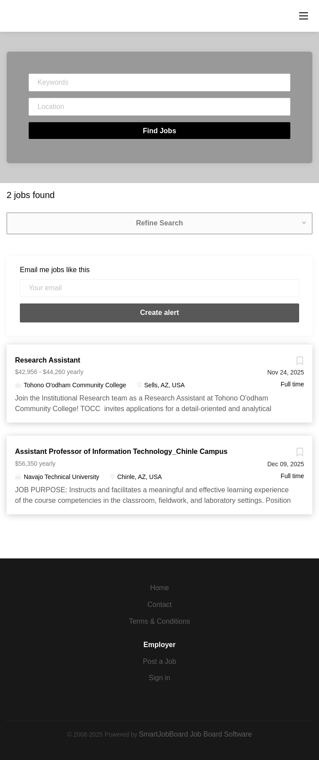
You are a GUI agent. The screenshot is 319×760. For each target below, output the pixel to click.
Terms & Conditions (159, 621)
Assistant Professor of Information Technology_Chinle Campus (121, 451)
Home (159, 588)
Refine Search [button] (159, 223)
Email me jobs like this (55, 269)
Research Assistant (47, 360)
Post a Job (159, 661)
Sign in (159, 677)
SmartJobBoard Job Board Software (195, 734)
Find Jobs (159, 131)
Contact (159, 604)
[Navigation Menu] (303, 15)
